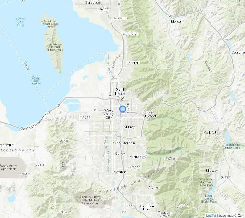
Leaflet (211, 215)
